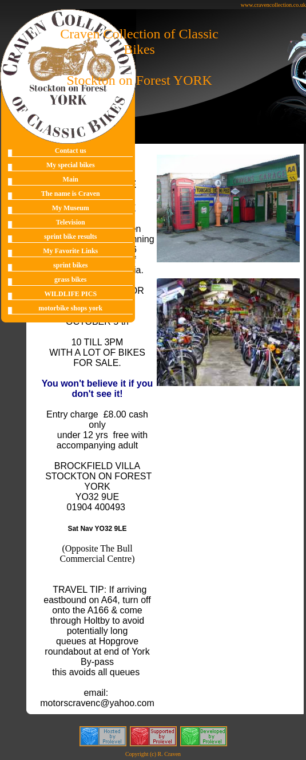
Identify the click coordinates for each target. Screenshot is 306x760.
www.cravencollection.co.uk (273, 5)
